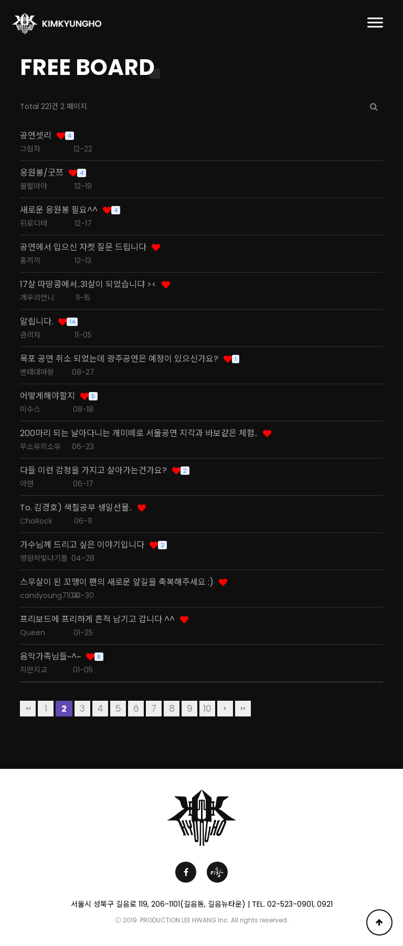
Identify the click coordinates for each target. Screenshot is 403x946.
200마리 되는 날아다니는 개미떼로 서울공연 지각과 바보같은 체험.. (139, 433)
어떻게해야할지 (47, 396)
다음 (225, 708)
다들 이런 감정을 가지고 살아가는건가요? (93, 470)
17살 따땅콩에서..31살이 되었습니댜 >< (88, 284)
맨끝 (243, 708)
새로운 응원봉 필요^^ (59, 210)
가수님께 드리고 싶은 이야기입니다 (82, 545)
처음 (28, 708)
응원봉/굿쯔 (41, 173)
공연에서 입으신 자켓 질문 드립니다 (83, 247)
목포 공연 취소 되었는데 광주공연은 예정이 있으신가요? (119, 359)
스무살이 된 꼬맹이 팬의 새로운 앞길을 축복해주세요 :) (117, 582)
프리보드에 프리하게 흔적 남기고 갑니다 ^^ (97, 619)
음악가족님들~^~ (50, 657)
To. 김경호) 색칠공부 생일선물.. (76, 508)
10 (207, 708)
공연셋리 (35, 136)
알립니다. (36, 322)
